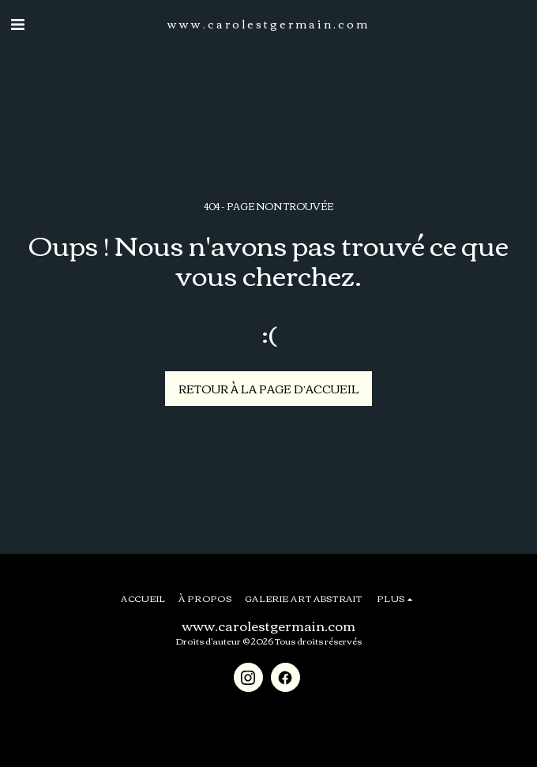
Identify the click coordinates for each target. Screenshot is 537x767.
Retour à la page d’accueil (268, 388)
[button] (17, 22)
